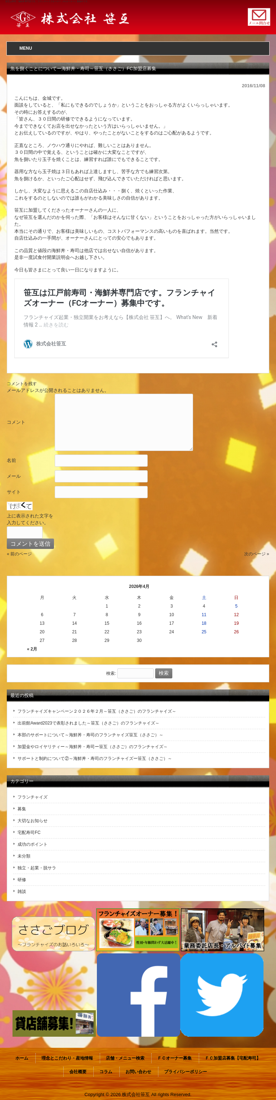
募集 (22, 808)
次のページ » (256, 553)
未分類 (24, 856)
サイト (14, 492)
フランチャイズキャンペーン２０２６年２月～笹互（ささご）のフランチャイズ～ (97, 711)
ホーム (21, 1058)
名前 (11, 460)
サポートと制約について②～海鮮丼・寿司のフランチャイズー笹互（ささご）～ (95, 758)
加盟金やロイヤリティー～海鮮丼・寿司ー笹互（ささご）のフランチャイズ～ (93, 746)
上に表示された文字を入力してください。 (30, 519)
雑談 (22, 891)
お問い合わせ (138, 1071)
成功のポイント (33, 844)
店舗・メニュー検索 (125, 1058)
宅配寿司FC (29, 832)
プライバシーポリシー (185, 1071)
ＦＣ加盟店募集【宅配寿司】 (233, 1058)
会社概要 (78, 1071)
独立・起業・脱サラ (37, 867)
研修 (22, 879)
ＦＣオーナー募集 (174, 1058)
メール (14, 476)
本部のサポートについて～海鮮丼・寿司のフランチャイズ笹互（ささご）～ (90, 734)
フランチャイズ (33, 797)
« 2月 (32, 649)
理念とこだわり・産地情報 (67, 1058)
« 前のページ (19, 553)
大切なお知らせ (33, 820)
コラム (105, 1071)
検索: (111, 673)
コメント (16, 422)
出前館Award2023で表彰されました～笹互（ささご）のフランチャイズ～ (88, 723)
